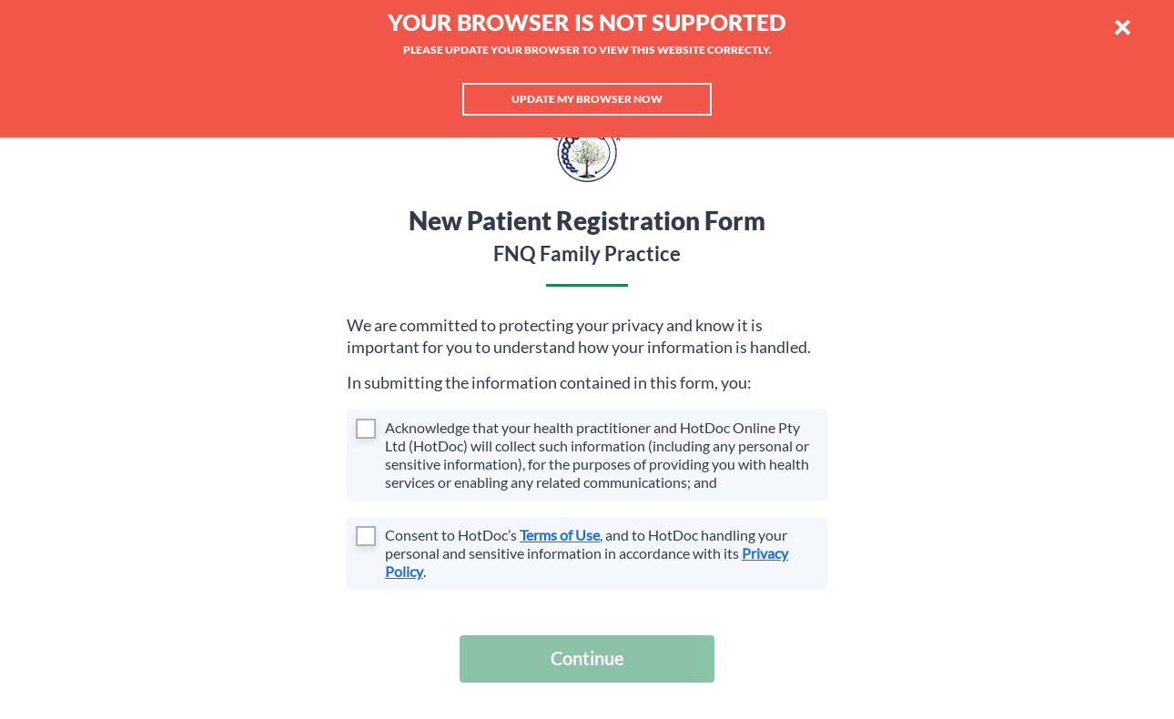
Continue (587, 658)
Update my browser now (587, 99)
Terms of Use (560, 534)
